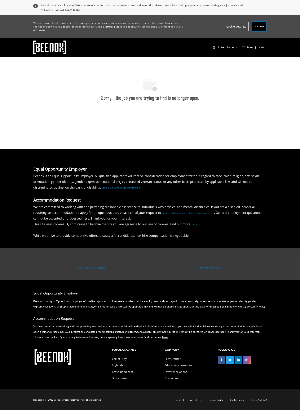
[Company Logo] (49, 47)
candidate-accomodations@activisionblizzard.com (113, 332)
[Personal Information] (209, 267)
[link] (52, 357)
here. (194, 224)
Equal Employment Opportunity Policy (121, 187)
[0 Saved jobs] (253, 47)
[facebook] (221, 360)
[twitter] (230, 360)
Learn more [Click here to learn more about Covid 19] (72, 9)
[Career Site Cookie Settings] (90, 267)
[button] (236, 26)
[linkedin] (238, 360)
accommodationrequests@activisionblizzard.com (188, 213)
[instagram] (247, 360)
